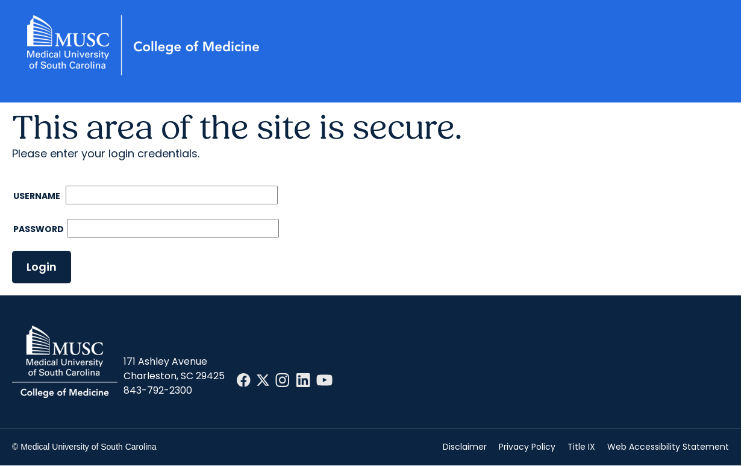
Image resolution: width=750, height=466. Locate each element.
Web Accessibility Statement (668, 447)
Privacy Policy (527, 447)
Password (38, 229)
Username (37, 196)
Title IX (581, 447)
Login (42, 266)
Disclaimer (465, 447)
